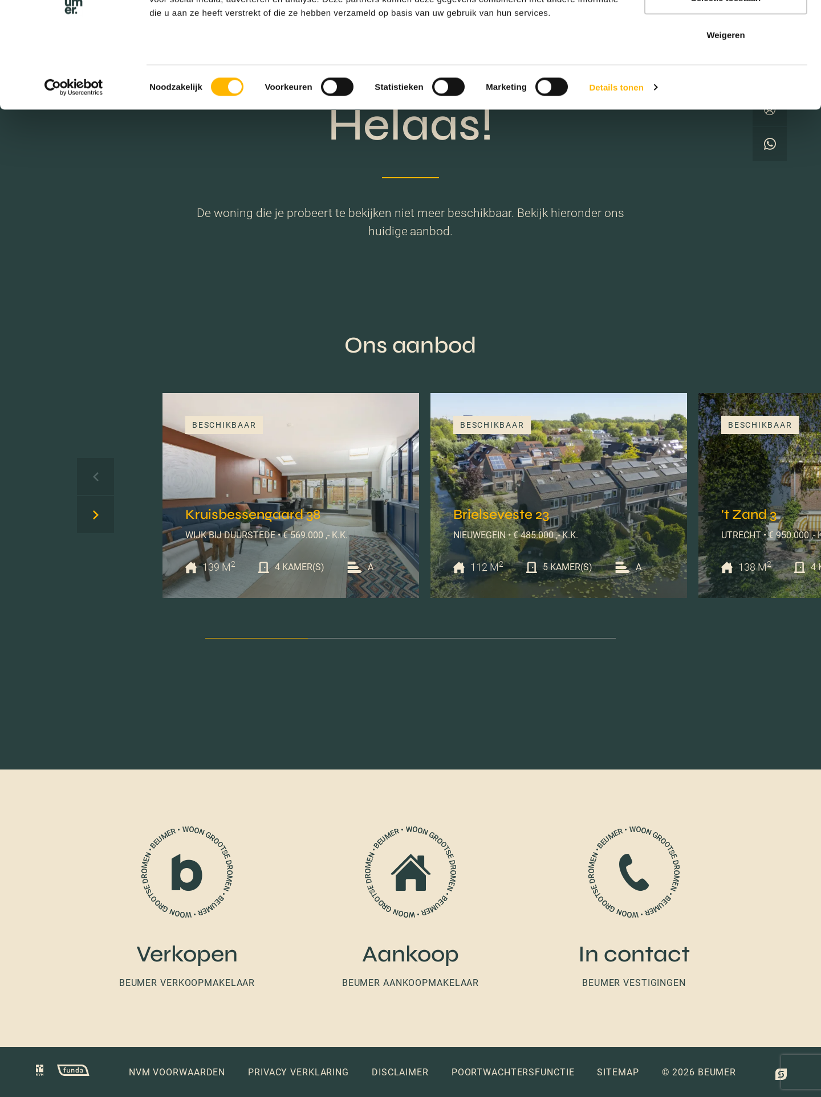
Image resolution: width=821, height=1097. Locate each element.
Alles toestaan (726, 30)
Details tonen (616, 157)
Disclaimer (400, 1072)
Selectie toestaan (726, 67)
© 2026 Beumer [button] (699, 1072)
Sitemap (618, 1072)
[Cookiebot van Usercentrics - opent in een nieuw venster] (74, 157)
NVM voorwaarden (177, 1072)
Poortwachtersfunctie (513, 1072)
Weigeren (725, 104)
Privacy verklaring (298, 1072)
